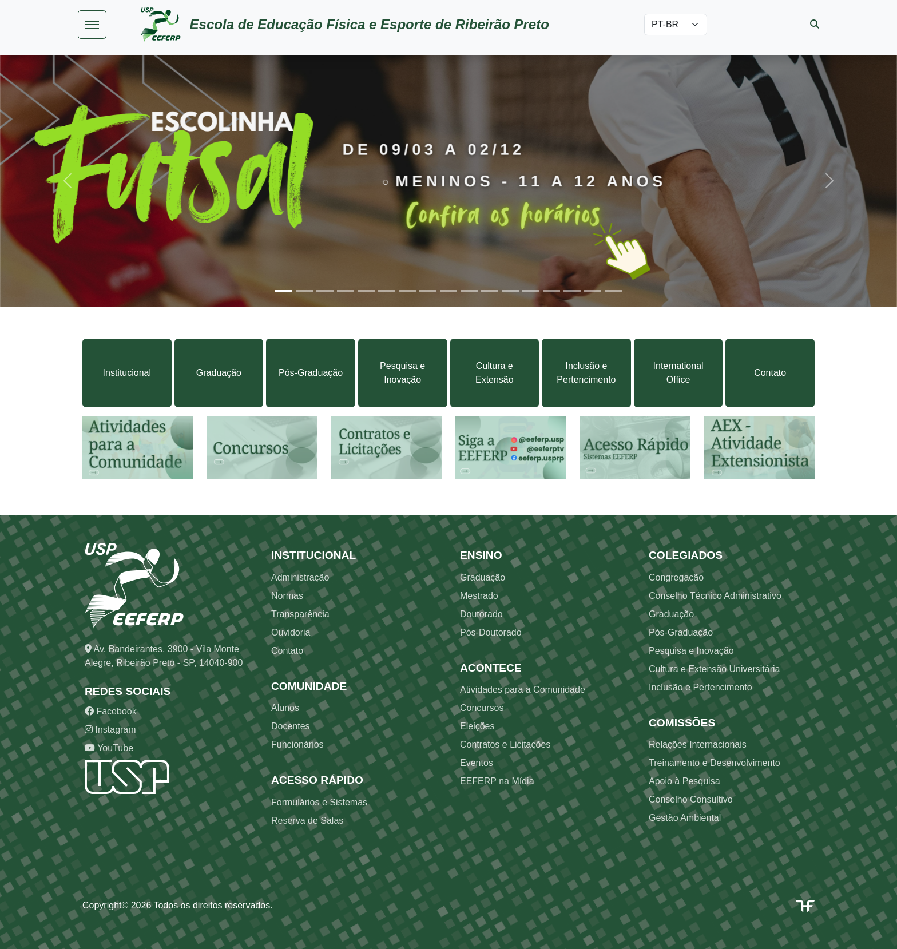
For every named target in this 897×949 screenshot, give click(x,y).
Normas (287, 596)
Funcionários (297, 744)
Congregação (676, 577)
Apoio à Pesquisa (684, 781)
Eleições (477, 726)
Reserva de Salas (307, 820)
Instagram (110, 729)
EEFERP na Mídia (497, 781)
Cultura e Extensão (494, 372)
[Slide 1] (283, 290)
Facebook (111, 711)
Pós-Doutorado (491, 632)
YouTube (109, 748)
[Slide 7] (407, 290)
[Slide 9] (448, 290)
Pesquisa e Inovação (402, 372)
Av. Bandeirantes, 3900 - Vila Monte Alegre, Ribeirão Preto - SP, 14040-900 (164, 656)
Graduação (218, 373)
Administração (300, 577)
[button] (67, 180)
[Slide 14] (551, 290)
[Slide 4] (345, 290)
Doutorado (481, 614)
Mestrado (479, 596)
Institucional (127, 373)
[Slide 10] (469, 290)
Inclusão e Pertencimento (586, 372)
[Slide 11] (489, 290)
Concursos (481, 708)
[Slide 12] (510, 290)
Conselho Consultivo (691, 799)
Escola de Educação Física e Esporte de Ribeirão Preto (369, 24)
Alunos (285, 708)
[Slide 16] (592, 290)
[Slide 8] (427, 290)
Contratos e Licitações (505, 744)
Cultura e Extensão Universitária (714, 669)
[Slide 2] (304, 290)
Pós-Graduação (311, 373)
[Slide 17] (613, 290)
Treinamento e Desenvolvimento (714, 763)
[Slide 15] (572, 290)
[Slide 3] (325, 290)
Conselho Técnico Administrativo (715, 596)
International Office (678, 372)
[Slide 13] (530, 290)
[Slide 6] (386, 290)
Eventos (476, 763)
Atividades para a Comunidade (522, 689)
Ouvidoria (290, 632)
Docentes (290, 726)
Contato (770, 373)
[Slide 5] (366, 290)
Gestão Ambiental (685, 818)
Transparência (300, 614)
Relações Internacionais (698, 744)
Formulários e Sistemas (319, 802)
